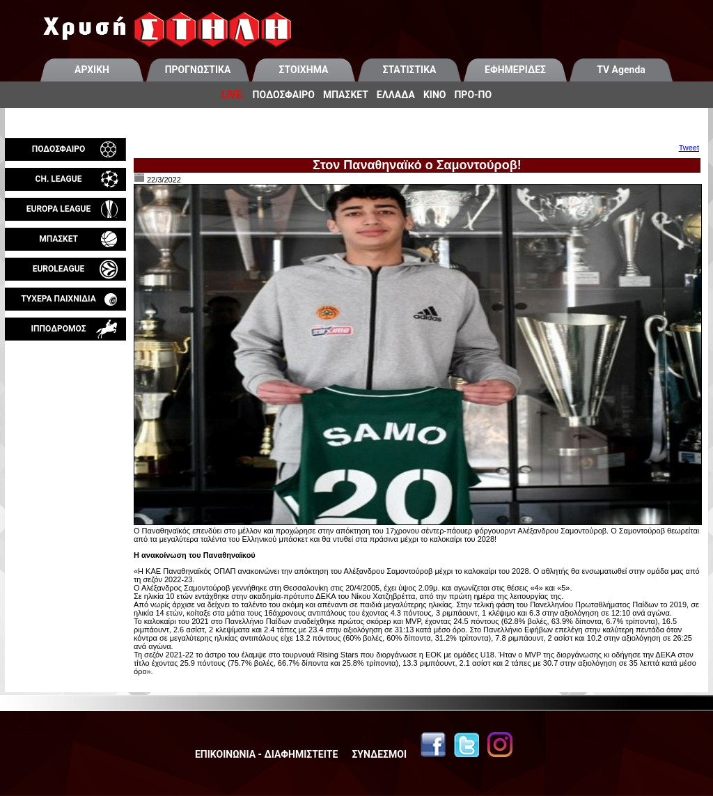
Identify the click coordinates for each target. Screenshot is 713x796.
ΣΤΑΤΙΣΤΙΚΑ (409, 69)
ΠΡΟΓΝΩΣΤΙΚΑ (198, 69)
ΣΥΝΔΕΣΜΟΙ (379, 754)
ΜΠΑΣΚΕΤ (345, 94)
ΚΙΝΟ (434, 94)
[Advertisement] (65, 504)
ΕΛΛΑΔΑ (396, 94)
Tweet (689, 147)
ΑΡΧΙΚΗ (92, 69)
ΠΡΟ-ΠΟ (473, 94)
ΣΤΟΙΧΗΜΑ (304, 69)
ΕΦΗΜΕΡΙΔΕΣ (515, 69)
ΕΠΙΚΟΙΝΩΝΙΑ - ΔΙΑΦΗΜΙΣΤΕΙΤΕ (266, 754)
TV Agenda (621, 69)
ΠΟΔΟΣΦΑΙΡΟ (284, 94)
